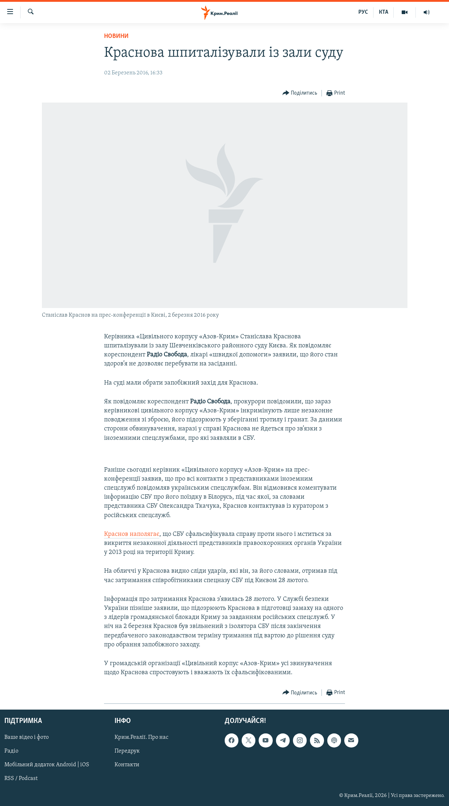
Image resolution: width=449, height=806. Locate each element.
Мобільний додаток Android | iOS (46, 765)
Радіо (11, 751)
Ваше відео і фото (26, 738)
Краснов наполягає (131, 534)
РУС (363, 12)
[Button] (300, 93)
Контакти (127, 765)
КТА (383, 12)
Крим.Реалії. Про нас (141, 738)
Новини (116, 36)
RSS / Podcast (21, 779)
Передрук (127, 751)
